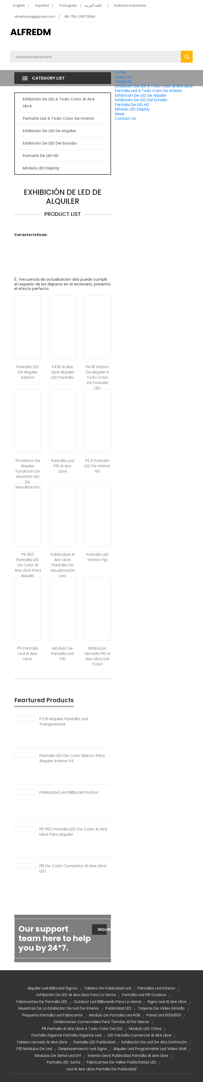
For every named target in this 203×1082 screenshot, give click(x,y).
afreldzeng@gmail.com (34, 16)
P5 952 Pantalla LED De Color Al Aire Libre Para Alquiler (73, 831)
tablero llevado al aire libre (41, 1042)
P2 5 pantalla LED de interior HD (97, 466)
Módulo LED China (145, 1028)
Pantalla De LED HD (132, 104)
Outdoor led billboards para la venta (107, 1001)
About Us (123, 77)
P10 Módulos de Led (34, 1048)
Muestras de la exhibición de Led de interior (59, 1008)
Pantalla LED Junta (63, 1062)
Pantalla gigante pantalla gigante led (66, 1035)
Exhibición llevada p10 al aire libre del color (97, 656)
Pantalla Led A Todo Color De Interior (148, 90)
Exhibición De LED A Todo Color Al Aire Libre (154, 86)
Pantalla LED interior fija (97, 557)
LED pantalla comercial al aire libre (140, 1035)
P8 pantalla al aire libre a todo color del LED (82, 1028)
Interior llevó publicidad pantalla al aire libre (128, 1055)
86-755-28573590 (79, 16)
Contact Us (125, 118)
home (120, 72)
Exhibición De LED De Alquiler (141, 95)
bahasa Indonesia (130, 5)
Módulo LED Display (132, 109)
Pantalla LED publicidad (94, 1042)
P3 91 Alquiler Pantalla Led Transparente (63, 721)
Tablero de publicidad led (107, 988)
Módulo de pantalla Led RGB (114, 1015)
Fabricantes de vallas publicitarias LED (121, 1062)
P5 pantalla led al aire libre (27, 654)
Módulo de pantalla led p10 (62, 654)
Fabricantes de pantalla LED (41, 1001)
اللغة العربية (93, 5)
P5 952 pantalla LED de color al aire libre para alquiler (28, 565)
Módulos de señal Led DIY (58, 1055)
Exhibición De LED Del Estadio (141, 100)
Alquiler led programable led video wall (149, 1048)
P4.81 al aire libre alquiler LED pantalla (62, 372)
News (119, 114)
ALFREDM (30, 32)
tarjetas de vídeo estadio (161, 1008)
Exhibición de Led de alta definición (154, 1042)
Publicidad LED (118, 1008)
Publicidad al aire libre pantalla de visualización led (62, 565)
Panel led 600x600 (163, 1015)
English (19, 5)
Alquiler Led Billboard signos (52, 988)
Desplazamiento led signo (82, 1048)
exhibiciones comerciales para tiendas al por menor (101, 1021)
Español (42, 5)
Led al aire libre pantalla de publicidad (101, 1069)
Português (68, 5)
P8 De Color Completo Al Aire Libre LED (73, 868)
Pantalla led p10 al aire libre (62, 466)
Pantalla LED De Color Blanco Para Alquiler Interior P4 (72, 758)
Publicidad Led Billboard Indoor (68, 792)
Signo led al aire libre (167, 1001)
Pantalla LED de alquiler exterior (27, 372)
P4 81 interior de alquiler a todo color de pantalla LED (97, 377)
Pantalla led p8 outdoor (144, 994)
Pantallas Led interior (156, 988)
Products (123, 81)
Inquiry (102, 929)
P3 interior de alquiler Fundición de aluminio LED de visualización (27, 474)
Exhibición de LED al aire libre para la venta (76, 994)
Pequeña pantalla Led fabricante (52, 1015)
